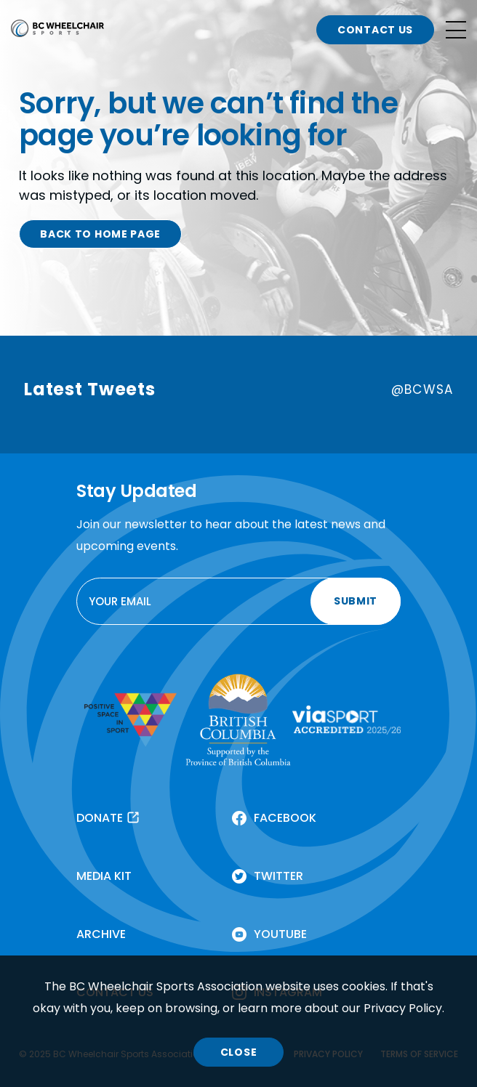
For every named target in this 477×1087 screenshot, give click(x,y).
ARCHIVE (101, 934)
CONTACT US (375, 30)
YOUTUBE (280, 934)
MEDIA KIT (104, 876)
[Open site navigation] (456, 30)
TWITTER (278, 876)
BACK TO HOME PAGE (100, 234)
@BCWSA (422, 389)
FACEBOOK (285, 817)
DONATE (99, 817)
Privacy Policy (403, 1008)
